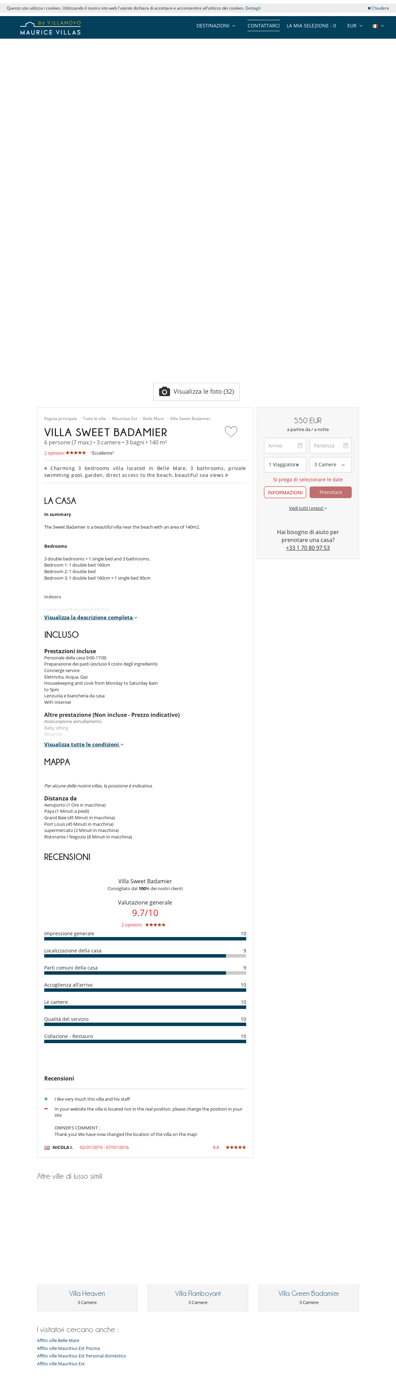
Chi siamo (47, 1221)
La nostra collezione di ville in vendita (66, 1300)
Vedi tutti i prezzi (308, 335)
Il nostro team (51, 1213)
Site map (189, 1374)
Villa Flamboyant (198, 1077)
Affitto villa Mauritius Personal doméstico (150, 1223)
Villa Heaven (87, 1077)
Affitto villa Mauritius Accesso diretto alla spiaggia (149, 1249)
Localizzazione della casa (72, 777)
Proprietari (158, 1374)
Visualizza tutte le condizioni (84, 571)
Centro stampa (52, 1247)
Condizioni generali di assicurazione (73, 1281)
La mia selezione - (311, 25)
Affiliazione (219, 1374)
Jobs (41, 1238)
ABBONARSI (174, 1347)
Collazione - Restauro (68, 863)
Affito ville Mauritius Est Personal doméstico (81, 1139)
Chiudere (378, 8)
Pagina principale (60, 246)
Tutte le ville (94, 246)
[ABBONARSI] (97, 1348)
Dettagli (253, 8)
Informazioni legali (261, 1374)
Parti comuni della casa (71, 795)
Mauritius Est (124, 246)
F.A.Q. (42, 1255)
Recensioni (48, 1230)
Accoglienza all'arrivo (68, 812)
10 (243, 760)
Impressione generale (69, 760)
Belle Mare (153, 246)
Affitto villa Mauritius (141, 1204)
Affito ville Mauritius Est (61, 1147)
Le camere (56, 829)
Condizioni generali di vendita (67, 1272)
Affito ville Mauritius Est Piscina (68, 1132)
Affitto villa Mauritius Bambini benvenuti (150, 1236)
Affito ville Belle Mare (58, 1124)
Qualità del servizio (66, 846)
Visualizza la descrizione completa (90, 444)
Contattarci (264, 25)
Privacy (44, 1264)
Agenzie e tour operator (61, 1290)
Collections (48, 1204)
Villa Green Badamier (308, 1077)
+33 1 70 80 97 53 (308, 375)
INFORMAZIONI (285, 319)
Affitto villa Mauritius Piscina (148, 1213)
